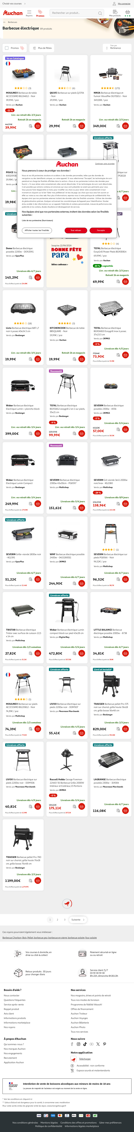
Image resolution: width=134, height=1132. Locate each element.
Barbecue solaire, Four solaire (82, 937)
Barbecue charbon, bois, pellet (18, 937)
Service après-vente (14, 1004)
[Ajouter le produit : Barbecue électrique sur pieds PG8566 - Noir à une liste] (118, 579)
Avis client (9, 1013)
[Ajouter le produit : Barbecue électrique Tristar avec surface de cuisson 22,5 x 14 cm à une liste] (31, 653)
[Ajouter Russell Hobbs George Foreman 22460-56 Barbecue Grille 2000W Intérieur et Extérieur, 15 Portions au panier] (81, 806)
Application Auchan (14, 1062)
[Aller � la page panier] (127, 13)
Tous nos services (79, 1031)
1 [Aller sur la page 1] (50, 919)
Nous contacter (11, 995)
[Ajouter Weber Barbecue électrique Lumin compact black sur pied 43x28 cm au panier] (81, 653)
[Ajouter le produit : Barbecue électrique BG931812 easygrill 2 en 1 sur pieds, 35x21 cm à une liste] (75, 433)
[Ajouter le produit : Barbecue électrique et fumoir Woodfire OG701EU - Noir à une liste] (118, 126)
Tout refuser (76, 230)
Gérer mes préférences (110, 1122)
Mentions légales (49, 1122)
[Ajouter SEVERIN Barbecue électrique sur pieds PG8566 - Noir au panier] (125, 579)
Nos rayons (9, 1027)
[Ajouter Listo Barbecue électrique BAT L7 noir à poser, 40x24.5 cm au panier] (37, 359)
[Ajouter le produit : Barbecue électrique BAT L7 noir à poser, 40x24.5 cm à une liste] (31, 359)
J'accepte (101, 230)
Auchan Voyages (79, 1018)
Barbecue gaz (40, 937)
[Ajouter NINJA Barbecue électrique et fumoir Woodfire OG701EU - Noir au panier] (125, 125)
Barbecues (12, 22)
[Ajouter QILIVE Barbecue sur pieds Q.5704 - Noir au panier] (81, 125)
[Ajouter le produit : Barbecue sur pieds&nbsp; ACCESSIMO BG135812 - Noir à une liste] (31, 729)
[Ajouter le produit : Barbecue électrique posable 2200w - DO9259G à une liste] (31, 277)
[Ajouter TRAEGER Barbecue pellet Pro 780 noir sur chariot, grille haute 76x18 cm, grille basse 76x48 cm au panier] (37, 880)
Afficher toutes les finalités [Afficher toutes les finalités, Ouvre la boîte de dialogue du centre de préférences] (37, 230)
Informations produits (15, 1018)
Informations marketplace (17, 1022)
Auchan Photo (78, 1027)
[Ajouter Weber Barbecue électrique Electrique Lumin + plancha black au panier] (37, 433)
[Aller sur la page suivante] (78, 919)
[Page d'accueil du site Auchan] (13, 13)
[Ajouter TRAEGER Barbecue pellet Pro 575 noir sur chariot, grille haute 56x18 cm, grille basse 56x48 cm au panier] (125, 729)
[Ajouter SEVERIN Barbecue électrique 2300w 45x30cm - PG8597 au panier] (81, 507)
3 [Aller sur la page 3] (64, 919)
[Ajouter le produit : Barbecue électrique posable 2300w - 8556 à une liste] (118, 429)
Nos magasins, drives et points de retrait (91, 995)
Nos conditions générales (25, 1122)
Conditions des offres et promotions (78, 1122)
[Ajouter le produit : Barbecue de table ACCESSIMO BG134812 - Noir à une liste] (31, 126)
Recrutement (10, 1058)
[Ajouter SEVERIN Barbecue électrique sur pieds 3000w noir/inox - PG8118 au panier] (125, 197)
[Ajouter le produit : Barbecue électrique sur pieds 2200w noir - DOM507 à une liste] (75, 733)
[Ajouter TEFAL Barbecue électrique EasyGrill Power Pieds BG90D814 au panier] (125, 281)
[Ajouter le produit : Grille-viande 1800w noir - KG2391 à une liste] (31, 579)
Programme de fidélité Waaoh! (86, 1004)
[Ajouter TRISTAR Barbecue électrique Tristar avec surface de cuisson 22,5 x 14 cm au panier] (37, 653)
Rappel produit (11, 1009)
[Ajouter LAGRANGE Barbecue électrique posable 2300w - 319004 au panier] (125, 810)
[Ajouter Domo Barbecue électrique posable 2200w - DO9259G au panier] (37, 277)
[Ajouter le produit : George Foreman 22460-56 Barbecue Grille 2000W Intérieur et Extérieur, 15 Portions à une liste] (75, 806)
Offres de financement (82, 1009)
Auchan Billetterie (80, 1022)
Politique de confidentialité (48, 1126)
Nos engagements (13, 1053)
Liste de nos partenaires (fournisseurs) (37, 220)
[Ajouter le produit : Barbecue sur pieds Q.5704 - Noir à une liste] (75, 126)
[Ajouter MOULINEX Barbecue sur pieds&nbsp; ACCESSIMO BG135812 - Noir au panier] (37, 729)
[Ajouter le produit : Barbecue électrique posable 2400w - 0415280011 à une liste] (75, 583)
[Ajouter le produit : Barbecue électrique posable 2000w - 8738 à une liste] (118, 653)
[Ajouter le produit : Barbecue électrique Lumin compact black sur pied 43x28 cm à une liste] (75, 653)
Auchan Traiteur (79, 1013)
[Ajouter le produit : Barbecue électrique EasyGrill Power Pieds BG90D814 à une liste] (118, 281)
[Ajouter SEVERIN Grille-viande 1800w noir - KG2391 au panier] (37, 579)
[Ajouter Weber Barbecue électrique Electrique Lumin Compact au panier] (37, 503)
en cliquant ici (26, 1099)
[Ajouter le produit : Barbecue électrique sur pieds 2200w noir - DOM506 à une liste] (31, 806)
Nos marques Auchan (15, 1048)
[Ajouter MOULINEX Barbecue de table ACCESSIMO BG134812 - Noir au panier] (37, 125)
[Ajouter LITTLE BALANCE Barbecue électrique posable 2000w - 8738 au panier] (125, 653)
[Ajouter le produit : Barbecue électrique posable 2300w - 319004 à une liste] (118, 810)
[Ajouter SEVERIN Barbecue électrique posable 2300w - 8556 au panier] (125, 429)
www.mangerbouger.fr (56, 1106)
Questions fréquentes (14, 1000)
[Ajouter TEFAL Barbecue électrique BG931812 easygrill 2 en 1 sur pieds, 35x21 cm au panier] (81, 433)
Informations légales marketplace (82, 1126)
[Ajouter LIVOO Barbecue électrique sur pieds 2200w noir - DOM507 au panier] (81, 733)
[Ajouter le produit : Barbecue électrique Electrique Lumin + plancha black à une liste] (31, 433)
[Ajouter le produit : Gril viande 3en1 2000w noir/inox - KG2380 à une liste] (118, 504)
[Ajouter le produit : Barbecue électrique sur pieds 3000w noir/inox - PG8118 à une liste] (118, 198)
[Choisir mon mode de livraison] (15, 3)
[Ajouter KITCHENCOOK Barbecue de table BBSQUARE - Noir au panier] (81, 359)
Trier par (113, 45)
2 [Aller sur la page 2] (57, 919)
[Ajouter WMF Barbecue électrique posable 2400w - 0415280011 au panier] (81, 583)
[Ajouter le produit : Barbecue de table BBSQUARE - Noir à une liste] (75, 359)
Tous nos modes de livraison (85, 1000)
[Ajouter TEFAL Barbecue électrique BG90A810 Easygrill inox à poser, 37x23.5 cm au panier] (125, 355)
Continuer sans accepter (105, 164)
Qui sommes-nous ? (14, 1044)
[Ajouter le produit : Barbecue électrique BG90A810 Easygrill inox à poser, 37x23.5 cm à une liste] (118, 355)
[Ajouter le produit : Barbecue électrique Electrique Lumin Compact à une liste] (31, 504)
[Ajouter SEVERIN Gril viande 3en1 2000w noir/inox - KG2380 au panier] (125, 503)
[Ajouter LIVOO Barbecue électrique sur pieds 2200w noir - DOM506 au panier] (37, 806)
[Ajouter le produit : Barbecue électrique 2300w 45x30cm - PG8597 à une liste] (75, 508)
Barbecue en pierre (57, 937)
